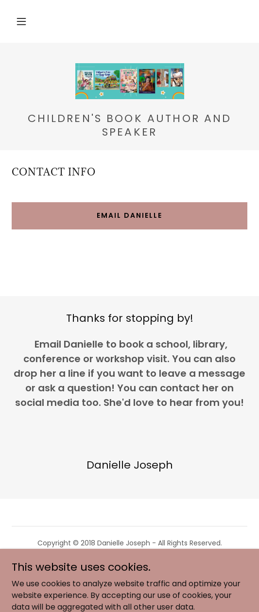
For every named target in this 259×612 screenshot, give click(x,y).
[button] (21, 21)
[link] (129, 81)
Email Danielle (129, 215)
